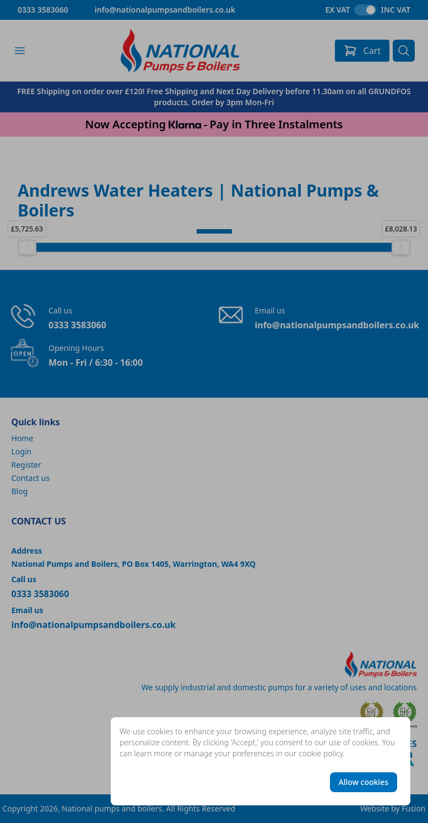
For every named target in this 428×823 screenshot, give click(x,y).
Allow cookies (363, 782)
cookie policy (321, 753)
